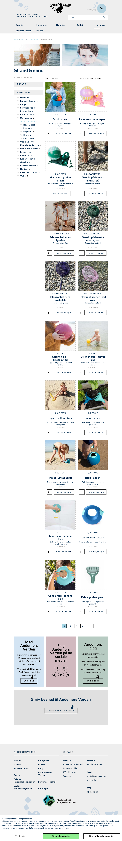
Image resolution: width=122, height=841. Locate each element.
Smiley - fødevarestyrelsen (23, 787)
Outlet (79, 25)
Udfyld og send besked (61, 711)
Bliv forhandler (23, 31)
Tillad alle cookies (61, 836)
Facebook (57, 667)
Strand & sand (47, 39)
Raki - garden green (92, 597)
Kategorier (42, 25)
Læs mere (29, 681)
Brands (19, 25)
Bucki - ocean (60, 119)
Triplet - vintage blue (60, 477)
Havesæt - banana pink (92, 119)
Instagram (64, 667)
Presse (40, 31)
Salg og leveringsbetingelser (24, 780)
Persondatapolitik (47, 782)
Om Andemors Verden (45, 773)
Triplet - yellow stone (60, 418)
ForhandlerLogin (91, 10)
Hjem (16, 39)
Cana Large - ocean (93, 537)
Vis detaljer (20, 836)
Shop (23, 39)
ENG (104, 25)
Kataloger (43, 788)
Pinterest (68, 674)
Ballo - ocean (92, 477)
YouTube (53, 674)
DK (97, 25)
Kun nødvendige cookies (101, 836)
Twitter (61, 674)
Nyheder (60, 25)
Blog (40, 768)
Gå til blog (93, 681)
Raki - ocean (93, 418)
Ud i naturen (33, 39)
